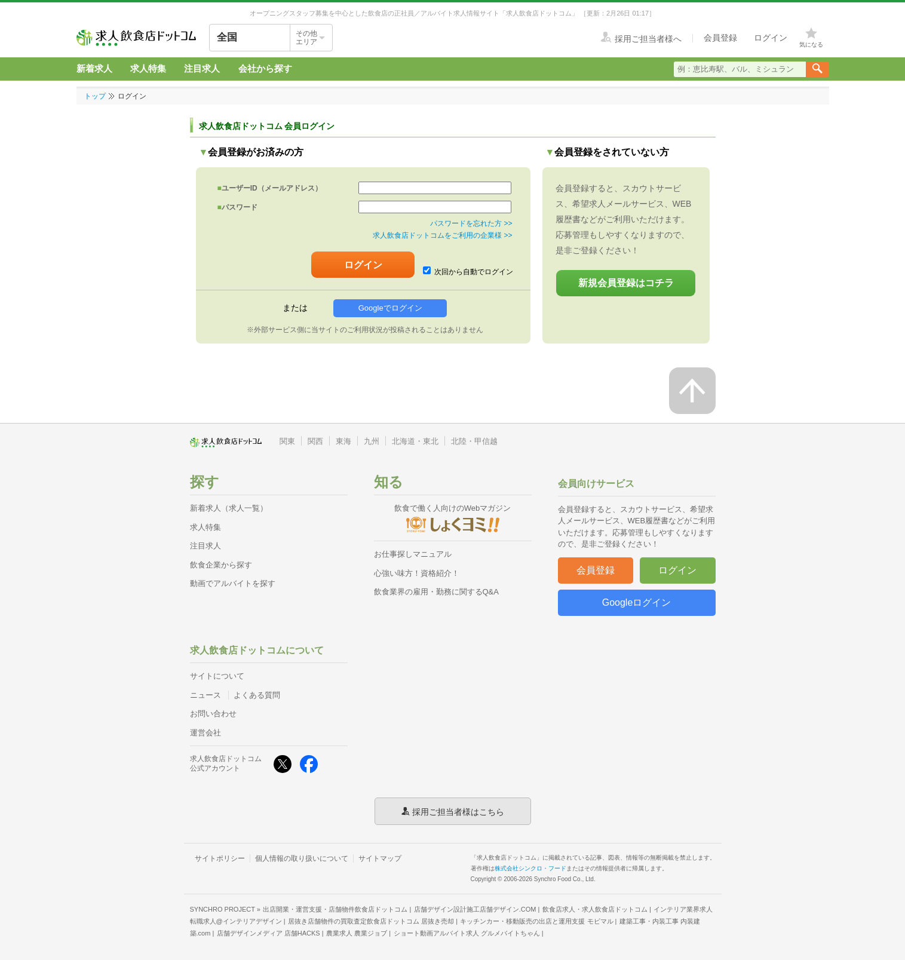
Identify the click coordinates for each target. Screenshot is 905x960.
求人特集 (148, 68)
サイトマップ (379, 858)
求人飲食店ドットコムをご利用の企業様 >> (442, 235)
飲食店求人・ (595, 909)
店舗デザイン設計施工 (475, 909)
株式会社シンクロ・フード (530, 868)
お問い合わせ (213, 713)
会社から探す (265, 68)
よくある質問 (257, 695)
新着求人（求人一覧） (229, 508)
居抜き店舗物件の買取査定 (371, 921)
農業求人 (356, 933)
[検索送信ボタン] (817, 69)
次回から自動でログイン (468, 271)
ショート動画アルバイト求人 (467, 933)
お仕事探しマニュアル (413, 554)
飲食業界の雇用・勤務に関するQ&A (436, 591)
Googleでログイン (390, 307)
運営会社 (205, 732)
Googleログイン (636, 602)
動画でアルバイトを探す (232, 583)
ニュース (205, 695)
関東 (287, 441)
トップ (95, 96)
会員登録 (595, 570)
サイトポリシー (220, 858)
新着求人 (94, 68)
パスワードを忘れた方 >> (471, 223)
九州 (371, 441)
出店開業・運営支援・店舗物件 (335, 909)
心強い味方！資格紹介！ (416, 573)
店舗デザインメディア (268, 933)
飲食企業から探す (221, 564)
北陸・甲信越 (474, 441)
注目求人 (202, 68)
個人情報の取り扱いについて (301, 858)
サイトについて (217, 675)
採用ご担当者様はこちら (458, 811)
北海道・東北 (415, 441)
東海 (343, 441)
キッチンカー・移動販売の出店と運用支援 (536, 921)
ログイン (677, 570)
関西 (315, 441)
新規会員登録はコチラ (626, 283)
